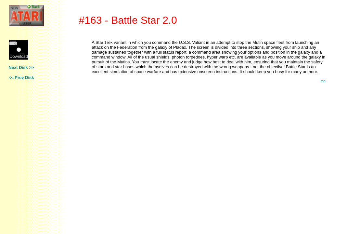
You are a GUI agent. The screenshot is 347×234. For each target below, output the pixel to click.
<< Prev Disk (21, 77)
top (323, 81)
